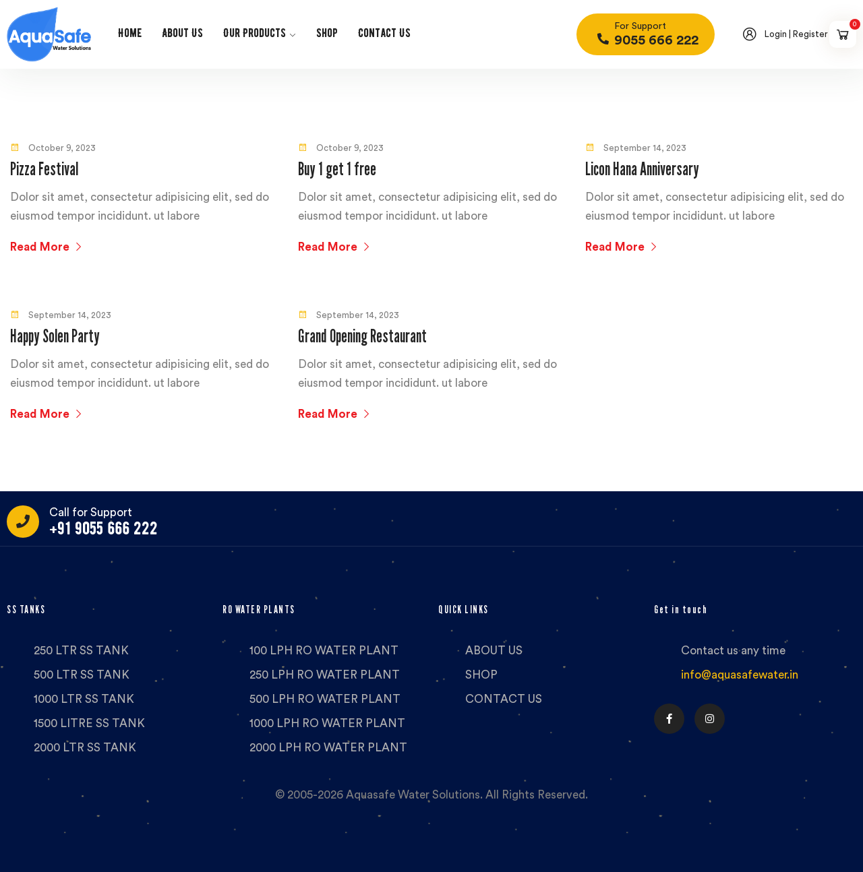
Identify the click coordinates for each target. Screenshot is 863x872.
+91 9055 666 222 (103, 528)
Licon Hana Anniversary (642, 168)
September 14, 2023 (635, 148)
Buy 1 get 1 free (337, 168)
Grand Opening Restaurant (362, 335)
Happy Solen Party (55, 335)
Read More (47, 247)
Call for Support (90, 512)
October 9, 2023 (53, 148)
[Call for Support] (23, 521)
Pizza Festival (44, 168)
